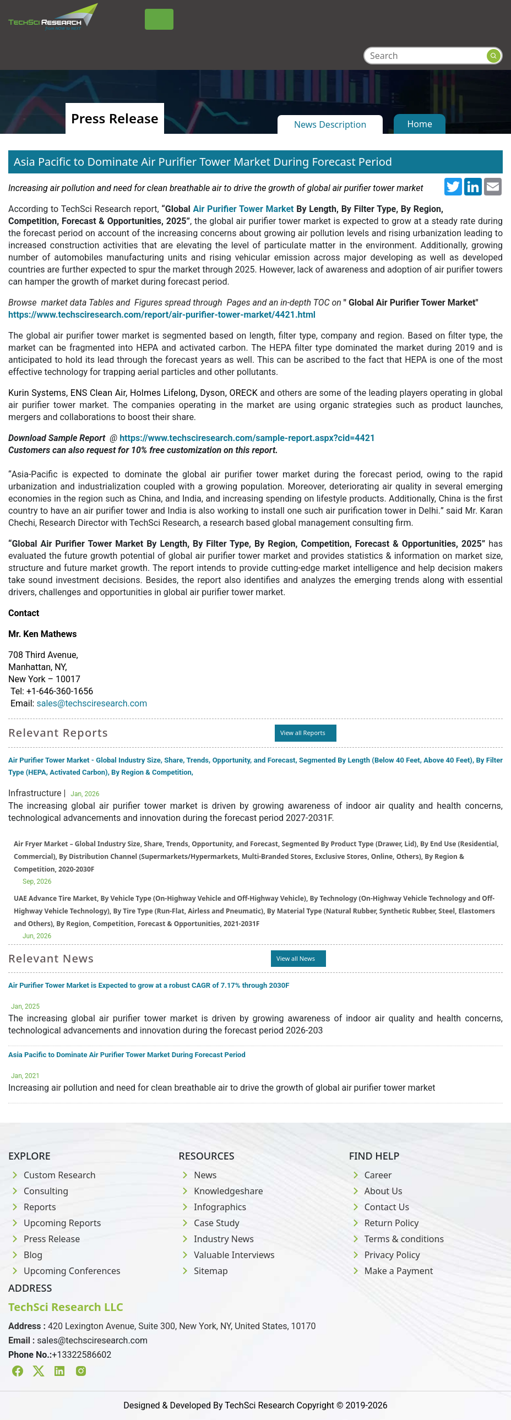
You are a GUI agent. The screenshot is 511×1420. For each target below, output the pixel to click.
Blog (25, 1255)
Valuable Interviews (226, 1255)
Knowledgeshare (220, 1191)
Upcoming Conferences (64, 1271)
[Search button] (494, 56)
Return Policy (384, 1223)
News (197, 1175)
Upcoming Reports (54, 1223)
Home (419, 124)
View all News (295, 958)
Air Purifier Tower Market (243, 209)
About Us (376, 1191)
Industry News (216, 1239)
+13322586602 (81, 1355)
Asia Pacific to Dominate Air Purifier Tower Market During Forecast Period (127, 1055)
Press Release (44, 1239)
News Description (330, 124)
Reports (32, 1207)
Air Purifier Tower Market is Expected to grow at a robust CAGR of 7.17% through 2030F (148, 985)
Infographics (212, 1207)
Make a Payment (391, 1271)
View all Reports (302, 732)
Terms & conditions (396, 1239)
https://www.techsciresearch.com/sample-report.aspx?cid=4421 (247, 438)
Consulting (38, 1191)
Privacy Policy (384, 1255)
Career (370, 1175)
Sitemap (203, 1271)
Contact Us (379, 1207)
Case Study (208, 1223)
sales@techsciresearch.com (91, 703)
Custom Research (52, 1175)
